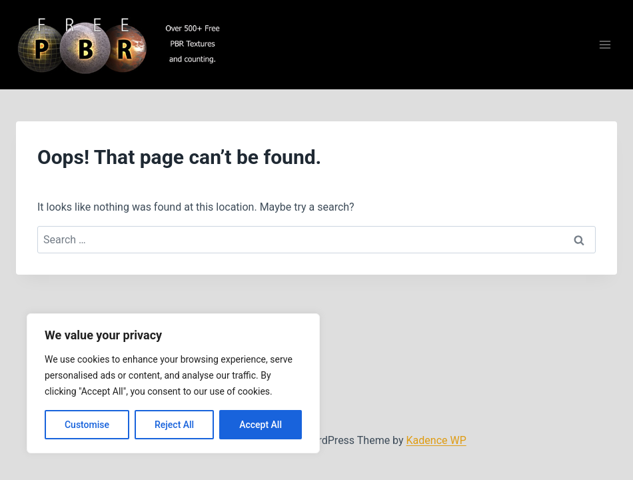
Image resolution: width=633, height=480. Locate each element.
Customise (87, 424)
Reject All (174, 424)
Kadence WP (436, 440)
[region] (173, 383)
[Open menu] (604, 45)
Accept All (260, 424)
